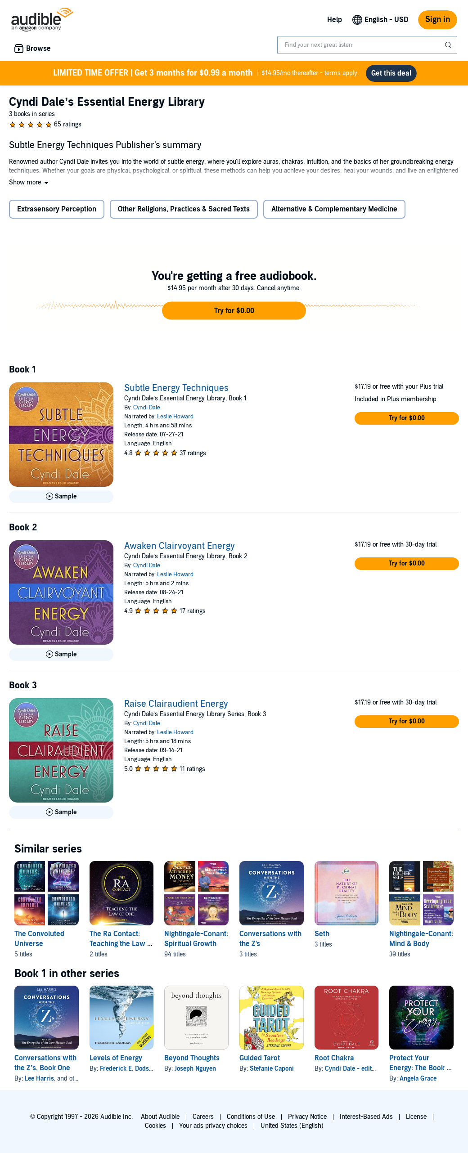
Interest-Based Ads (366, 1117)
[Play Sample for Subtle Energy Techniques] (61, 500)
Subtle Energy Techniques (176, 391)
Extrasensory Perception (56, 212)
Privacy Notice (307, 1117)
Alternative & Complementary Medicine (334, 212)
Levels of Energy (116, 1061)
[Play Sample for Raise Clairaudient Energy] (61, 816)
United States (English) (292, 1126)
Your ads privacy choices (213, 1126)
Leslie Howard (175, 420)
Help (334, 19)
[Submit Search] (449, 45)
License (416, 1117)
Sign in (437, 19)
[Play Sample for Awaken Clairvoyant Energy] (61, 658)
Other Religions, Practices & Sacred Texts (184, 212)
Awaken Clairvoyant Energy (179, 549)
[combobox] (367, 45)
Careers (203, 1117)
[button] (29, 186)
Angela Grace (418, 1082)
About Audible (160, 1117)
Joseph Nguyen (195, 1072)
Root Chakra (334, 1061)
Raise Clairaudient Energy (176, 707)
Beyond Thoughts (192, 1061)
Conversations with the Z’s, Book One (45, 1066)
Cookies (155, 1126)
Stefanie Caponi (272, 1072)
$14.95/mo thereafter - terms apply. (206, 75)
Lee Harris (39, 1082)
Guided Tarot (259, 1061)
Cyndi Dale (146, 411)
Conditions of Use (251, 1117)
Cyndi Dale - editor (351, 1072)
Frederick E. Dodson (128, 1072)
